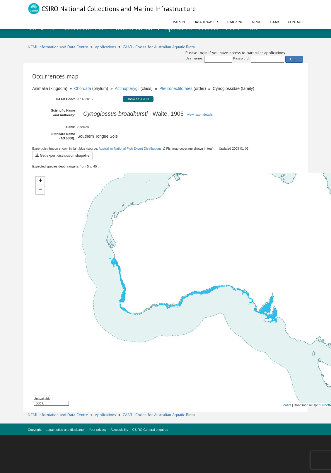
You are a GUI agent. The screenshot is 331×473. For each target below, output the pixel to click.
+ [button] (40, 181)
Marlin (179, 22)
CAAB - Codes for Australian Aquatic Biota (159, 46)
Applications (105, 46)
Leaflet (286, 405)
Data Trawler (206, 22)
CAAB (274, 22)
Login (294, 59)
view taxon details (200, 114)
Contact (295, 22)
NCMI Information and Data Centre (58, 46)
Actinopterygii (127, 88)
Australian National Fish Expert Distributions (130, 148)
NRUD (257, 22)
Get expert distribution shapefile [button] (62, 155)
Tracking (235, 22)
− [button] (40, 189)
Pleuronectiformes (175, 88)
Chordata (82, 88)
